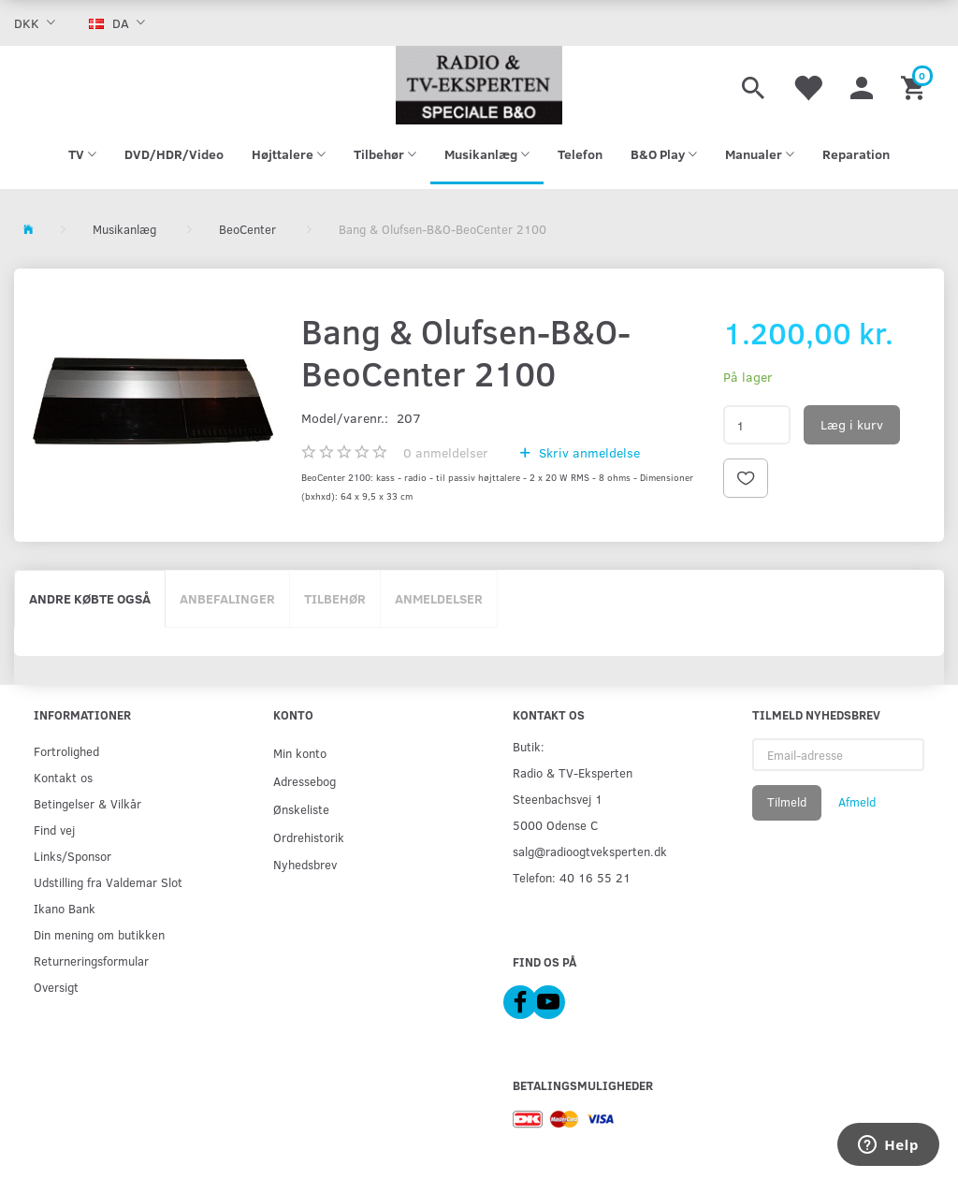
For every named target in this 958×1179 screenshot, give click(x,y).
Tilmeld (786, 801)
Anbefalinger (227, 598)
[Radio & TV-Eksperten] (478, 85)
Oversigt (56, 987)
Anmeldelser (439, 598)
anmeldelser (445, 452)
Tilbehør (335, 598)
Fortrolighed (66, 751)
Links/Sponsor (72, 856)
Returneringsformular (91, 960)
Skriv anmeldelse (587, 452)
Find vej (54, 829)
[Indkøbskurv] (915, 85)
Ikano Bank (64, 908)
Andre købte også (90, 598)
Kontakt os (63, 777)
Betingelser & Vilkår (87, 803)
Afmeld (857, 801)
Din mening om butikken (99, 934)
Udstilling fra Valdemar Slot (108, 882)
